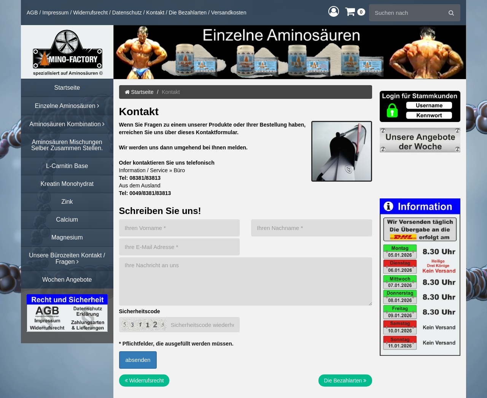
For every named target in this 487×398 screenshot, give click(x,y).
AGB (32, 13)
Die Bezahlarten (188, 13)
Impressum (55, 13)
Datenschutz (127, 13)
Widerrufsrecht (90, 13)
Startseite (139, 92)
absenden (138, 360)
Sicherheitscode (139, 311)
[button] (333, 11)
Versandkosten (229, 13)
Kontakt (155, 13)
